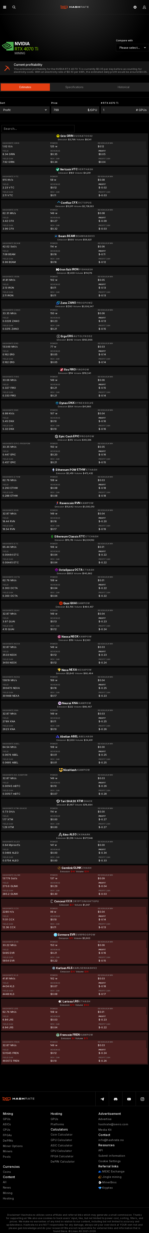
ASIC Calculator (61, 1145)
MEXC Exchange (111, 1171)
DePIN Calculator (62, 1161)
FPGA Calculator (62, 1156)
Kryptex (105, 1188)
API (100, 1150)
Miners (8, 1151)
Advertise (105, 1119)
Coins (7, 1171)
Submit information (111, 1155)
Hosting (8, 1198)
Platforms (57, 1124)
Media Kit (105, 1129)
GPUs (6, 1119)
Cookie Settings (109, 1161)
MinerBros (107, 1182)
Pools (7, 1156)
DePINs (8, 1140)
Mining (8, 1193)
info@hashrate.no (111, 1140)
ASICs (7, 1124)
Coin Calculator (61, 1134)
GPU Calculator (61, 1140)
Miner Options (13, 1146)
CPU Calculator (61, 1150)
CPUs (6, 1129)
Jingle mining (109, 1177)
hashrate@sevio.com (113, 1124)
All (4, 1182)
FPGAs (7, 1135)
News (7, 1187)
